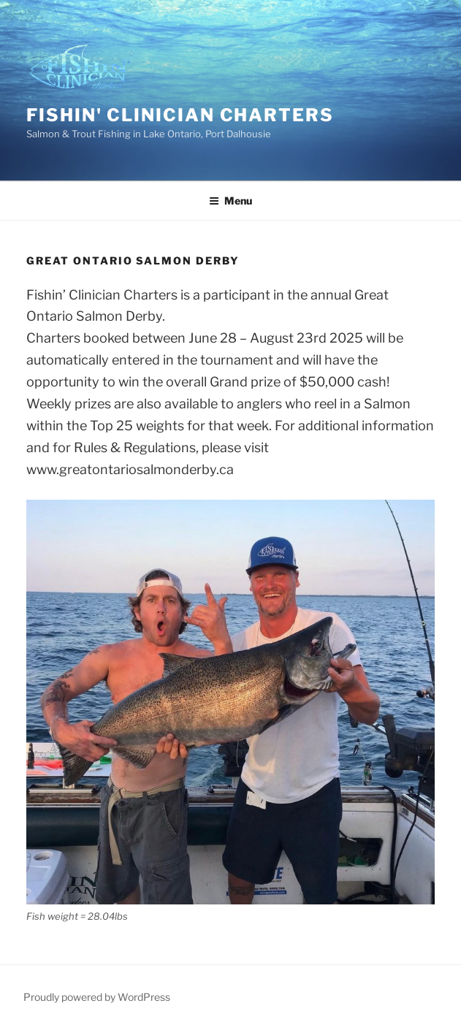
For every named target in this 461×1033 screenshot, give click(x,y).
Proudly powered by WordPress (96, 997)
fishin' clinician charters (180, 115)
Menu (230, 200)
